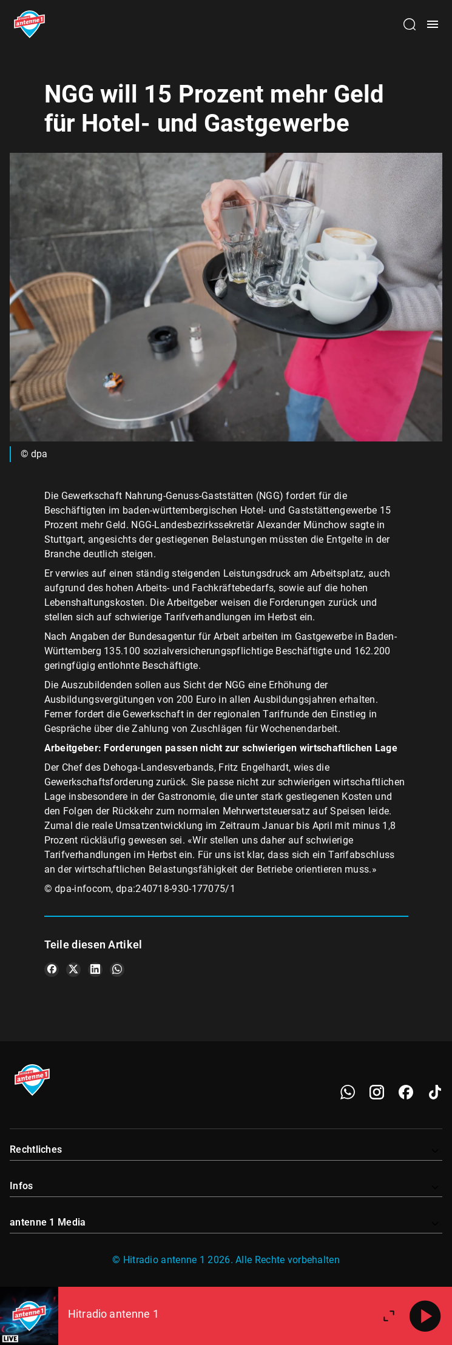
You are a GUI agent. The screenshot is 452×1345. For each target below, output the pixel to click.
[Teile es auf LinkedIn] (95, 969)
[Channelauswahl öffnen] (409, 24)
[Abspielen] (425, 1316)
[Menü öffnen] (432, 24)
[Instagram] (376, 1092)
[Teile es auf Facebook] (51, 969)
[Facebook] (406, 1092)
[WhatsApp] (347, 1092)
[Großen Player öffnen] (389, 1316)
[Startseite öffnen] (29, 24)
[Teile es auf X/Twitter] (73, 969)
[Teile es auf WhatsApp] (117, 969)
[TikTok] (435, 1092)
